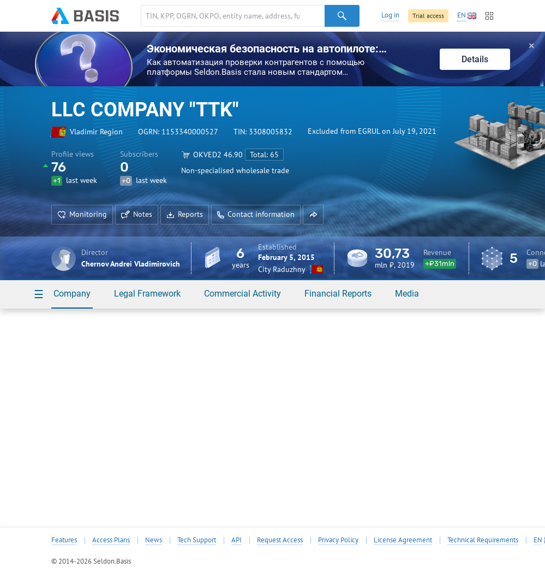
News (153, 540)
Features (64, 540)
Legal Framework (147, 293)
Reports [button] (184, 214)
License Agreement (403, 540)
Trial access (428, 15)
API (236, 540)
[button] (313, 214)
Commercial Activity (242, 293)
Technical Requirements (482, 540)
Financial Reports (338, 293)
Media (407, 293)
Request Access (280, 540)
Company (72, 293)
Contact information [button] (256, 214)
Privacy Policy (338, 540)
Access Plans (111, 540)
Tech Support (196, 540)
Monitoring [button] (82, 214)
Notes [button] (136, 214)
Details (475, 59)
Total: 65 (264, 154)
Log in (390, 15)
